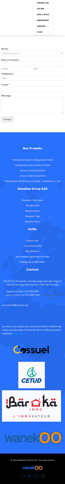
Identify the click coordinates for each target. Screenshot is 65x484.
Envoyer (7, 119)
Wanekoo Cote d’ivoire (32, 210)
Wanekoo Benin (32, 221)
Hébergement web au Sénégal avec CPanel (32, 170)
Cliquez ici (18, 336)
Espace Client (32, 250)
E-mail (5, 84)
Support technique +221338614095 (22, 302)
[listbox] (32, 53)
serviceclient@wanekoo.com (15, 316)
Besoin (4, 48)
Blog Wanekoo (32, 261)
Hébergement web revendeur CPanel (32, 175)
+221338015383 (32, 305)
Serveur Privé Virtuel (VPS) (32, 180)
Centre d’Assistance (32, 256)
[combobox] (4, 78)
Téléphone (7, 73)
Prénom (4, 69)
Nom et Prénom (10, 60)
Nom (35, 69)
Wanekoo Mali (32, 215)
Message (6, 95)
